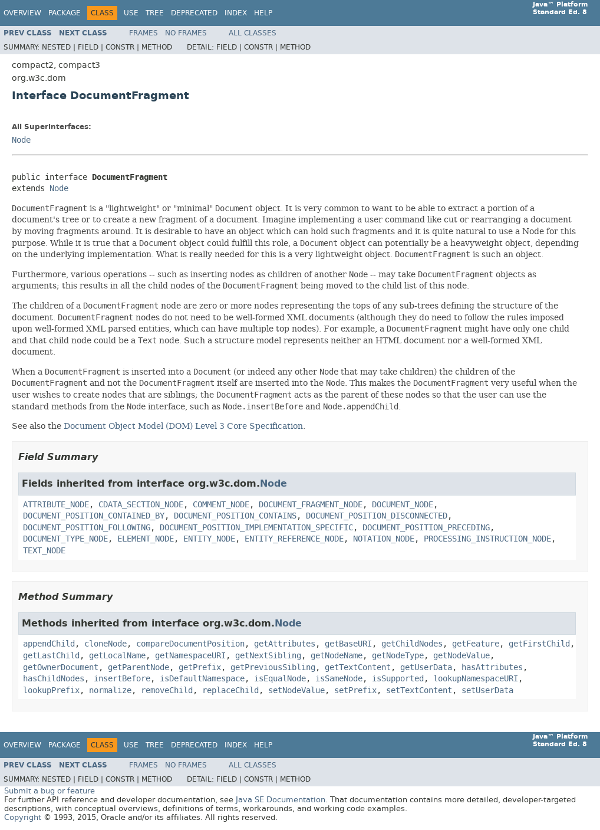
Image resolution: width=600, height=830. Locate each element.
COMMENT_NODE (221, 505)
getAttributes (284, 644)
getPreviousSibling (272, 667)
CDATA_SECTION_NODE (140, 505)
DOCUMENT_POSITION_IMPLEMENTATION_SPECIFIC (256, 528)
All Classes (252, 33)
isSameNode (338, 679)
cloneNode (105, 644)
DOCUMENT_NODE (402, 505)
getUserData (426, 667)
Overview (22, 13)
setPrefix (355, 690)
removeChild (167, 690)
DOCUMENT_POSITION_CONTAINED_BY (93, 516)
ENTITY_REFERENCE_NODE (294, 539)
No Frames (186, 33)
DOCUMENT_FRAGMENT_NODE (310, 505)
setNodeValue (296, 690)
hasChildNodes (53, 679)
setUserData (487, 690)
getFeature (475, 644)
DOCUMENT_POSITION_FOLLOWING (86, 528)
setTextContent (419, 690)
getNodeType (398, 656)
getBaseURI (348, 644)
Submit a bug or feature (49, 790)
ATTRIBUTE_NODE (56, 505)
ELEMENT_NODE (145, 539)
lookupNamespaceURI (475, 679)
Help (263, 13)
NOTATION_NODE (383, 539)
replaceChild (230, 690)
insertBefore (122, 679)
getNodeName (336, 656)
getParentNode (138, 667)
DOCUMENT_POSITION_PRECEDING (426, 528)
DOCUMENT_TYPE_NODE (65, 539)
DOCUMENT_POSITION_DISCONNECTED (376, 516)
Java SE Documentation (280, 799)
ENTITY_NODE (209, 539)
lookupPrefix (51, 690)
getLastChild (51, 656)
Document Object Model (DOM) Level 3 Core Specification (183, 426)
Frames (143, 33)
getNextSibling (268, 656)
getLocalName (117, 656)
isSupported (398, 679)
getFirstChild (539, 644)
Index (236, 13)
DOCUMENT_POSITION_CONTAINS (235, 516)
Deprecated (194, 13)
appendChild (49, 644)
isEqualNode (280, 679)
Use (131, 13)
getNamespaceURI (190, 656)
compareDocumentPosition (190, 644)
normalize (110, 690)
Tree (155, 13)
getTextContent (358, 667)
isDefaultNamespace (202, 679)
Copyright (22, 817)
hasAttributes (492, 667)
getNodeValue (461, 656)
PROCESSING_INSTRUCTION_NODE (487, 539)
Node (21, 140)
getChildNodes (412, 644)
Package (64, 13)
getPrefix (200, 667)
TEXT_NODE (44, 551)
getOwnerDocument (60, 667)
